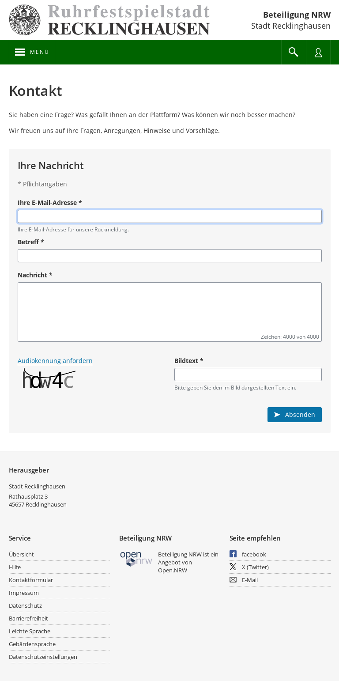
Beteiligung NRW (297, 14)
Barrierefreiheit (28, 618)
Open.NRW (172, 570)
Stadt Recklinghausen (37, 486)
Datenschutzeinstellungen (43, 657)
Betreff (31, 242)
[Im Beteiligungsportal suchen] (293, 52)
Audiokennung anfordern (55, 360)
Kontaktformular (31, 580)
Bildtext (188, 360)
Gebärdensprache (32, 644)
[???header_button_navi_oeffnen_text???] (32, 52)
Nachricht (35, 275)
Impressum (24, 593)
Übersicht (21, 554)
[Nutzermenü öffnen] (318, 52)
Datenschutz (25, 605)
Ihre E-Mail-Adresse (50, 202)
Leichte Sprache (29, 631)
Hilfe (15, 567)
